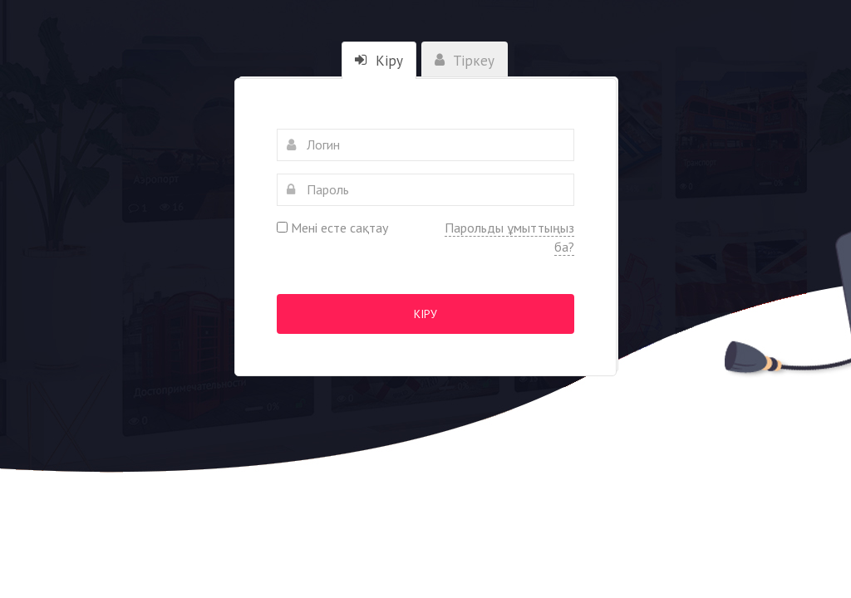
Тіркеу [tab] (464, 60)
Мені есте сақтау (332, 227)
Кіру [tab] (379, 60)
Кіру (425, 313)
